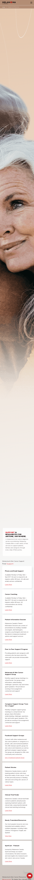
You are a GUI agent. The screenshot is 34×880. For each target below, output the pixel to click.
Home (3, 7)
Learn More (8, 584)
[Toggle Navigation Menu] (31, 2)
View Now (8, 836)
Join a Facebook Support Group (14, 758)
